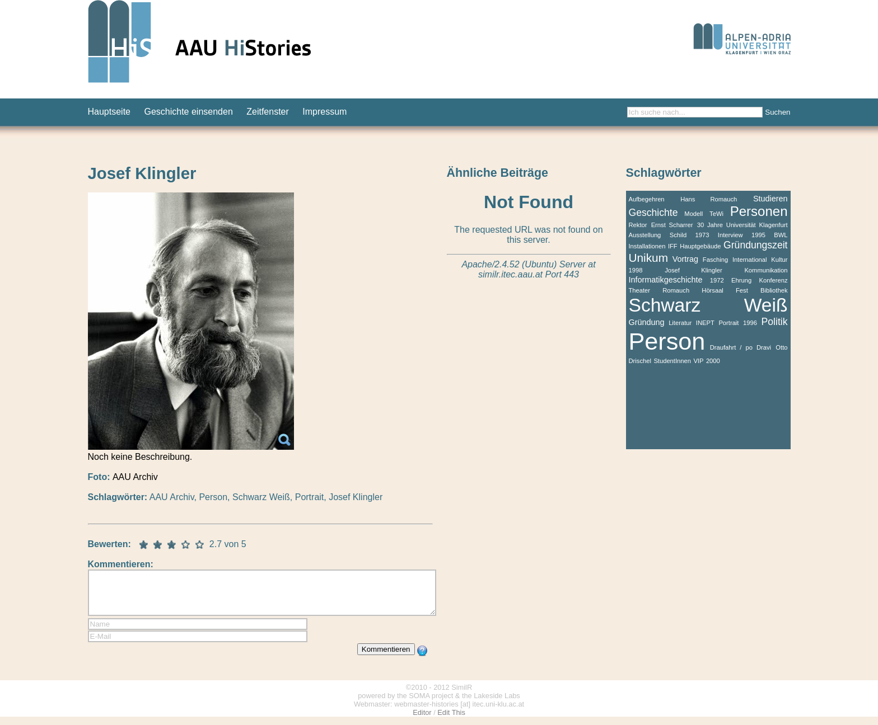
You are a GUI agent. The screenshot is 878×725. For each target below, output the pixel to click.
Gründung (647, 322)
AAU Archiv (172, 497)
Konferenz (773, 280)
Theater (640, 290)
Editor (422, 721)
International (749, 259)
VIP (698, 360)
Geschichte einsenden (188, 111)
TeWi (716, 213)
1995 (758, 235)
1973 (702, 235)
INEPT (705, 322)
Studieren (770, 198)
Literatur (680, 322)
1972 (717, 280)
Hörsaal (712, 290)
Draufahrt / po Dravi (740, 347)
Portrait (309, 497)
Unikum (649, 257)
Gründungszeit (755, 245)
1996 (750, 322)
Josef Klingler (355, 497)
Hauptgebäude (700, 246)
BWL (780, 235)
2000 (713, 360)
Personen (759, 211)
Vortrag (685, 259)
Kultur (779, 259)
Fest (742, 290)
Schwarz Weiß (261, 497)
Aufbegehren (647, 199)
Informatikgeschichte (666, 279)
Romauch (675, 290)
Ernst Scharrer (672, 225)
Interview (730, 235)
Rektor (638, 225)
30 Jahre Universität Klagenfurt (742, 225)
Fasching (715, 259)
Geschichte (653, 212)
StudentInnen (672, 360)
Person (213, 497)
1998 (636, 270)
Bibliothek (774, 290)
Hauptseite (109, 111)
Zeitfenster (267, 111)
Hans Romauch (708, 199)
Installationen (647, 246)
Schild (678, 235)
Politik (775, 321)
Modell (693, 213)
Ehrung (741, 280)
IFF (673, 246)
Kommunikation (765, 270)
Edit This (451, 721)
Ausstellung (645, 235)
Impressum (324, 111)
